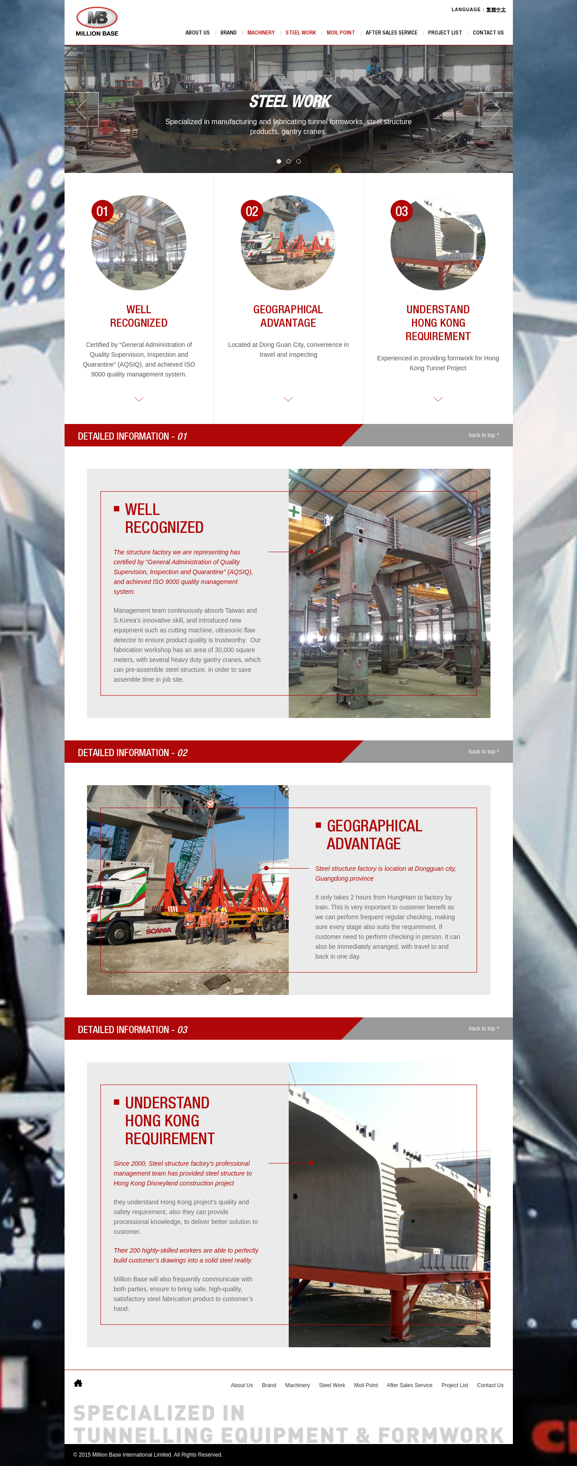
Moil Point (341, 33)
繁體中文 (496, 9)
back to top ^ (484, 435)
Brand (229, 33)
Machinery (261, 33)
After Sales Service (391, 33)
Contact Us (488, 33)
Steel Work (301, 33)
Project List (445, 33)
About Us (198, 33)
